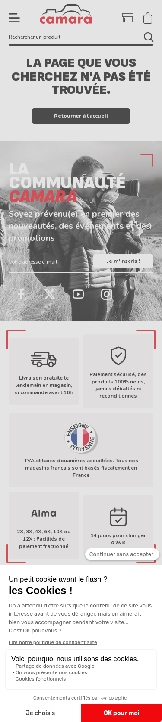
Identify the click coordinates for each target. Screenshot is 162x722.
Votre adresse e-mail (33, 261)
